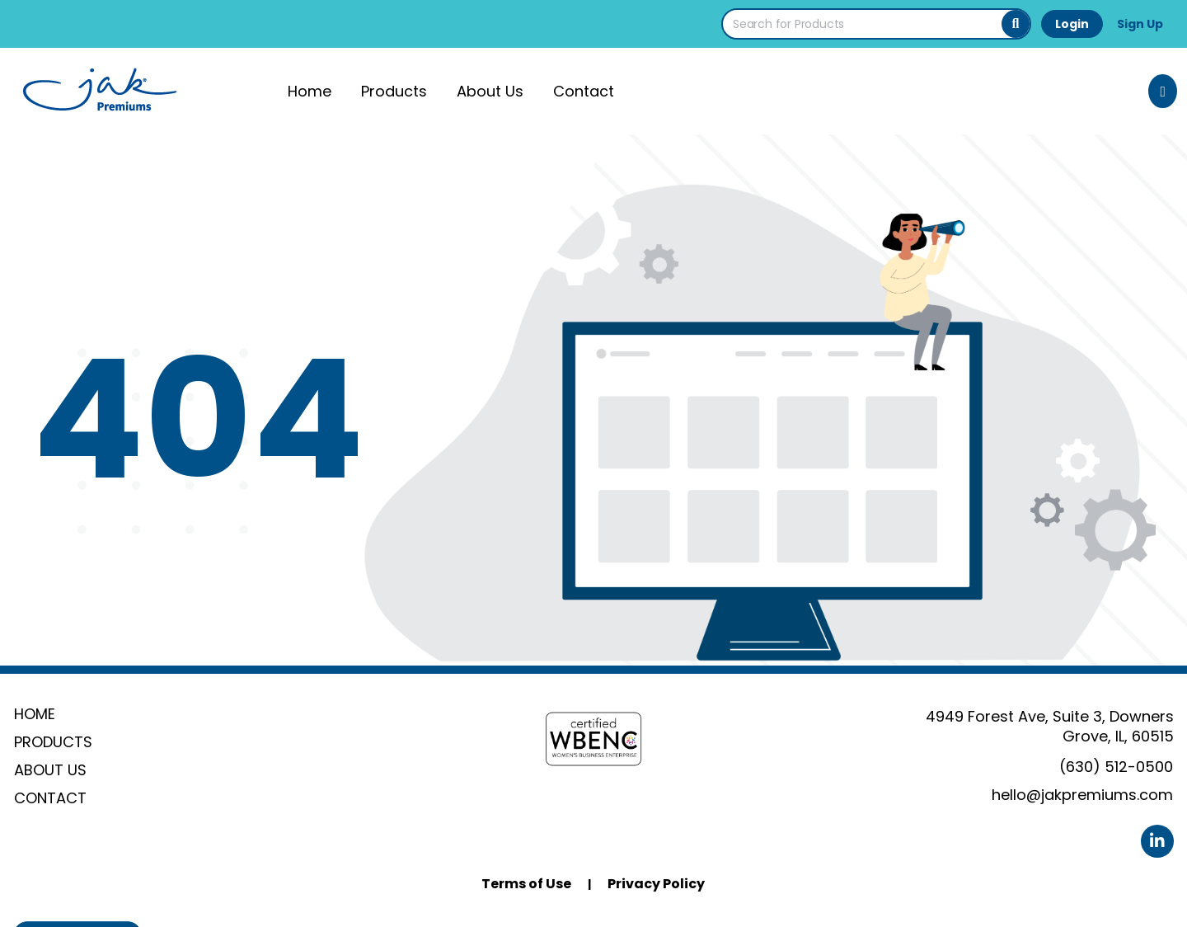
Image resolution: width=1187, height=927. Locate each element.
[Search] (1016, 24)
